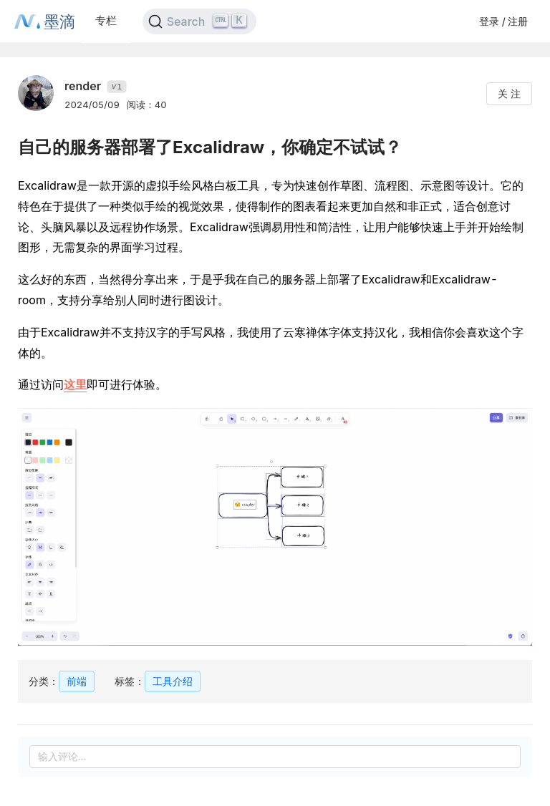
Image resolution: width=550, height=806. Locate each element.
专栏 (106, 20)
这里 (75, 384)
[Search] (199, 21)
